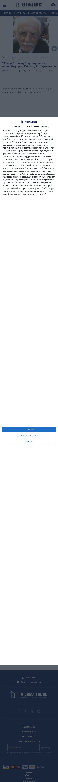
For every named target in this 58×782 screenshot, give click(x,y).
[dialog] (29, 391)
